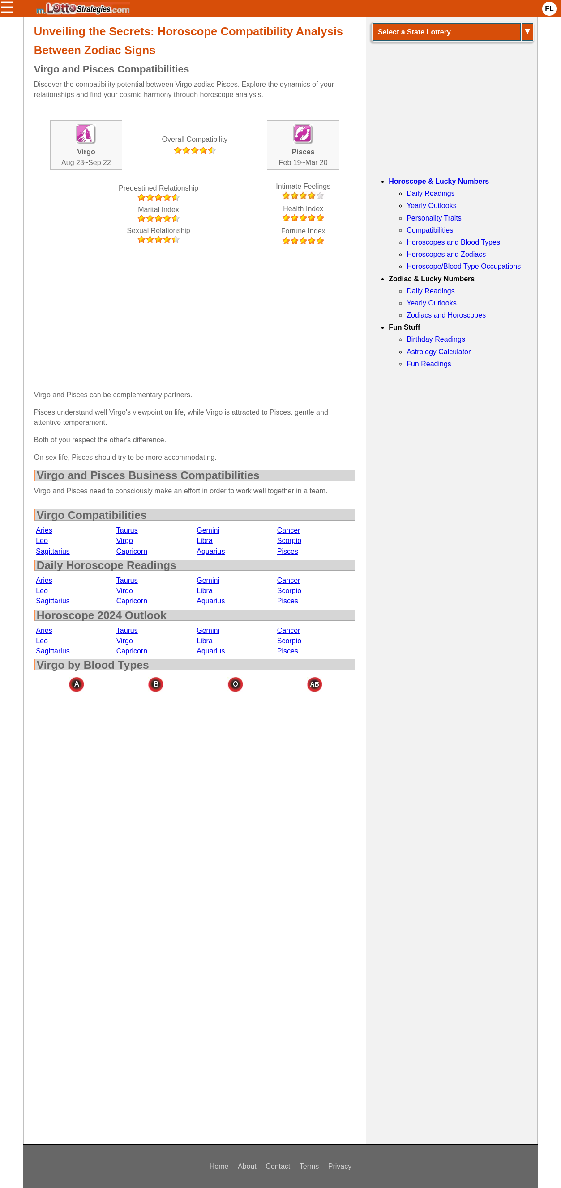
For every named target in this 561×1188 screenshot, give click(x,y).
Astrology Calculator (439, 352)
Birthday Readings (436, 339)
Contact (278, 1166)
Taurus (127, 530)
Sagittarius (53, 551)
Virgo (124, 540)
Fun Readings (429, 364)
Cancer (288, 530)
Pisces (287, 551)
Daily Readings (431, 193)
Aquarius (211, 551)
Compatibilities (430, 230)
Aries (44, 530)
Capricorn (131, 551)
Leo (42, 540)
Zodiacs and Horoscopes (446, 315)
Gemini (208, 530)
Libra (205, 540)
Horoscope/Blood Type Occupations (464, 266)
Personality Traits (434, 218)
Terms (309, 1166)
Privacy (339, 1166)
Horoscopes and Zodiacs (446, 254)
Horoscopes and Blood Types (453, 242)
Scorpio (289, 540)
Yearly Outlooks (431, 205)
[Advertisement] (186, 319)
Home (219, 1166)
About (247, 1166)
